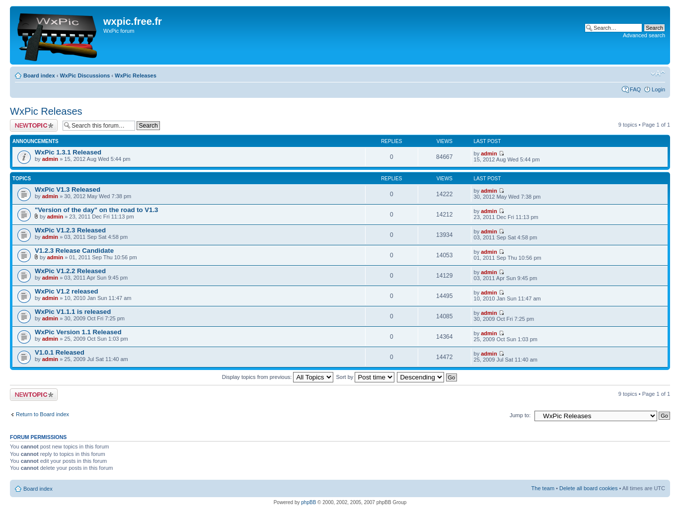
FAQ (635, 89)
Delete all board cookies (588, 488)
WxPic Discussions (85, 75)
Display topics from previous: (278, 377)
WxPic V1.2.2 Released (70, 271)
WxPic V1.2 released (66, 291)
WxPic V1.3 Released (67, 189)
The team (542, 488)
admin (50, 159)
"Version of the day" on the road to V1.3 (96, 210)
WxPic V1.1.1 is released (73, 311)
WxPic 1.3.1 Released (68, 152)
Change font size (658, 73)
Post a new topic (34, 125)
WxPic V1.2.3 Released (70, 230)
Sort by (365, 377)
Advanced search (644, 35)
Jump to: (520, 415)
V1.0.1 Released (59, 352)
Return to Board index (42, 414)
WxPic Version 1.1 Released (78, 332)
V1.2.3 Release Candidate (74, 250)
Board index (39, 75)
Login (658, 89)
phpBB (308, 502)
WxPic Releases (135, 75)
